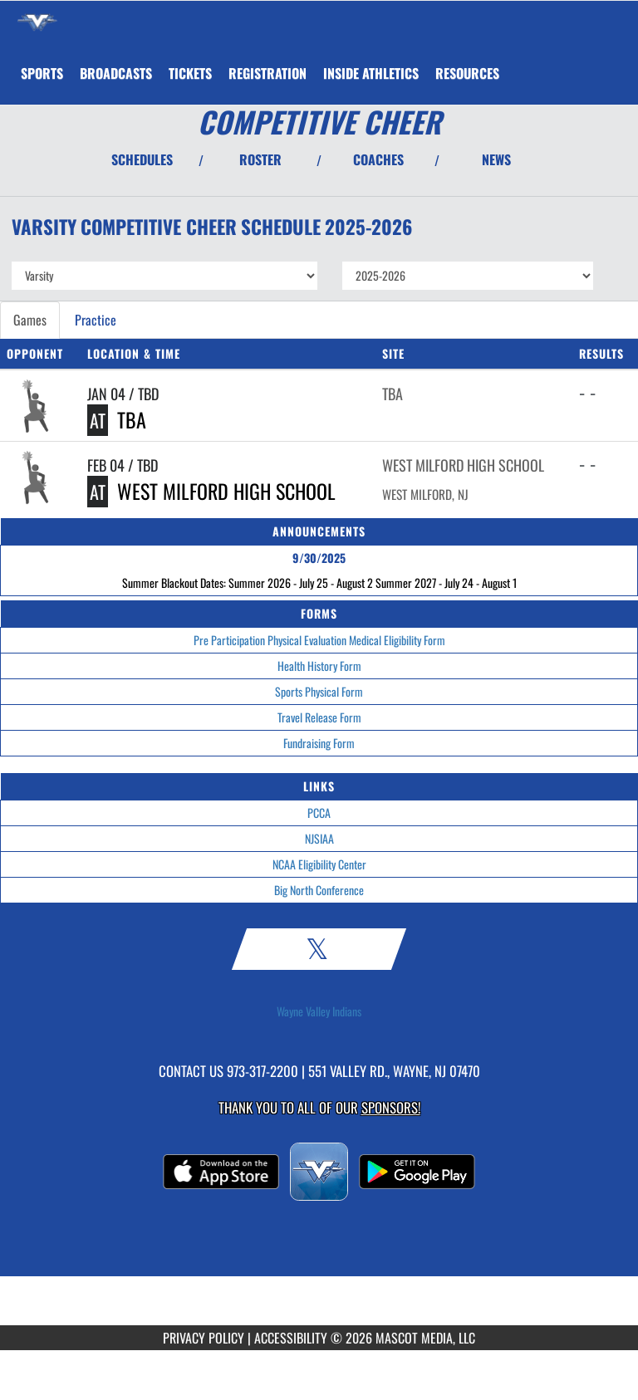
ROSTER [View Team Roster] (260, 159)
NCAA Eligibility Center (319, 864)
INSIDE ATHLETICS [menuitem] (371, 73)
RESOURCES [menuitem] (467, 73)
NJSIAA (319, 838)
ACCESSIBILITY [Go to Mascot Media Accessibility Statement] (290, 1338)
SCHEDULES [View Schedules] (142, 159)
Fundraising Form (319, 742)
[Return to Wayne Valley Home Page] (37, 21)
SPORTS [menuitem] (42, 73)
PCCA (319, 812)
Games (30, 320)
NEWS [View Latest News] (496, 159)
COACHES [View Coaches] (378, 159)
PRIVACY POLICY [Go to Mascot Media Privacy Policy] (203, 1338)
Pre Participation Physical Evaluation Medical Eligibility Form (319, 640)
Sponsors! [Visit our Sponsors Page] (390, 1107)
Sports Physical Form (319, 691)
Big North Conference (319, 889)
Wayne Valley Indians (319, 1011)
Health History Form (319, 665)
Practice (95, 320)
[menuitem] (115, 73)
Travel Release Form (319, 717)
